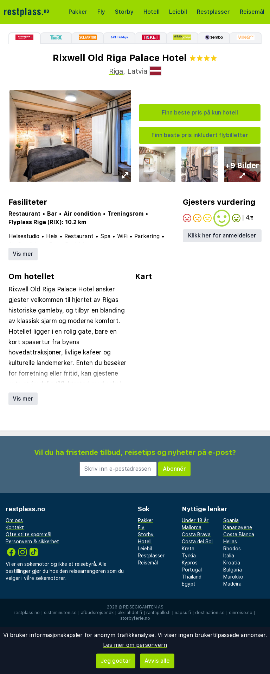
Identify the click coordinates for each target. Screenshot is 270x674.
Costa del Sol (197, 541)
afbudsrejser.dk (97, 612)
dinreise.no (240, 612)
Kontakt (15, 527)
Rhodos (232, 548)
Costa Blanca (238, 534)
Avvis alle (157, 660)
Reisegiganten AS (143, 607)
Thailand (191, 577)
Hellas (230, 541)
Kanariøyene (237, 527)
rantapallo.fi (158, 612)
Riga (116, 71)
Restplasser (213, 11)
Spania (231, 520)
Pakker (78, 11)
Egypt (188, 584)
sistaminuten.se (60, 612)
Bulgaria (232, 570)
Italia (228, 555)
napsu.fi (183, 612)
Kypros (190, 562)
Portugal (192, 570)
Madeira (232, 584)
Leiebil (178, 11)
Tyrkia (189, 555)
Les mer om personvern (135, 645)
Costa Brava (196, 534)
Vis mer (23, 254)
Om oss (14, 520)
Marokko (233, 577)
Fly (101, 11)
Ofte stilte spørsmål (28, 534)
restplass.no (27, 612)
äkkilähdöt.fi (130, 612)
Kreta (188, 548)
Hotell (151, 11)
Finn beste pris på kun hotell (200, 112)
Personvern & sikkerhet (32, 541)
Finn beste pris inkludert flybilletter (200, 135)
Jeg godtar (116, 660)
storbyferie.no (135, 618)
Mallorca (191, 527)
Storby (124, 11)
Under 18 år (195, 520)
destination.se (210, 612)
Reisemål (252, 11)
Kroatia (231, 562)
